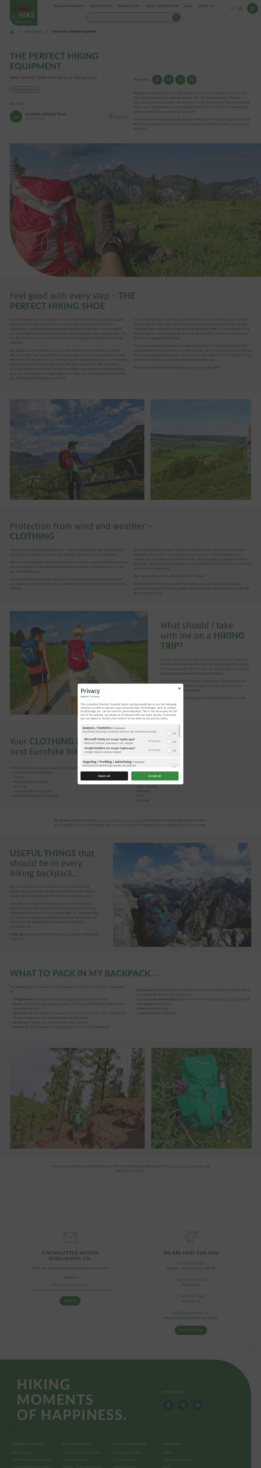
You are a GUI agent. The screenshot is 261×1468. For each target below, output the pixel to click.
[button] (169, 733)
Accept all (155, 776)
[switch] (172, 733)
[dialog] (130, 734)
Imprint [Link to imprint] (85, 696)
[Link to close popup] (179, 689)
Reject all (104, 776)
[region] (130, 745)
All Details (155, 741)
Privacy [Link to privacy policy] (95, 696)
